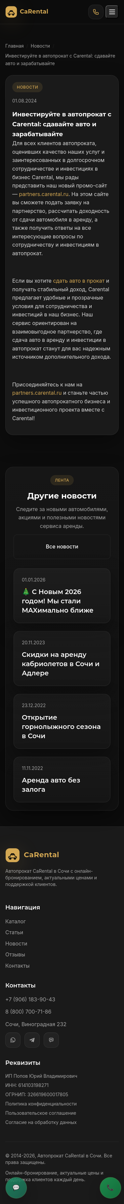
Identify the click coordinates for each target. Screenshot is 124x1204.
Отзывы (15, 954)
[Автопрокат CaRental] (28, 12)
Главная (14, 46)
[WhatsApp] (13, 1040)
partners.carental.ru (43, 194)
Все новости (62, 546)
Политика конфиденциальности (41, 1103)
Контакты (17, 965)
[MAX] (51, 1040)
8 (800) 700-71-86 (28, 1011)
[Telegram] (32, 1040)
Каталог (15, 921)
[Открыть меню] (112, 12)
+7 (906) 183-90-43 (30, 999)
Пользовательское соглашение (40, 1113)
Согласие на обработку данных (41, 1122)
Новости (40, 46)
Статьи (14, 932)
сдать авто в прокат (78, 280)
